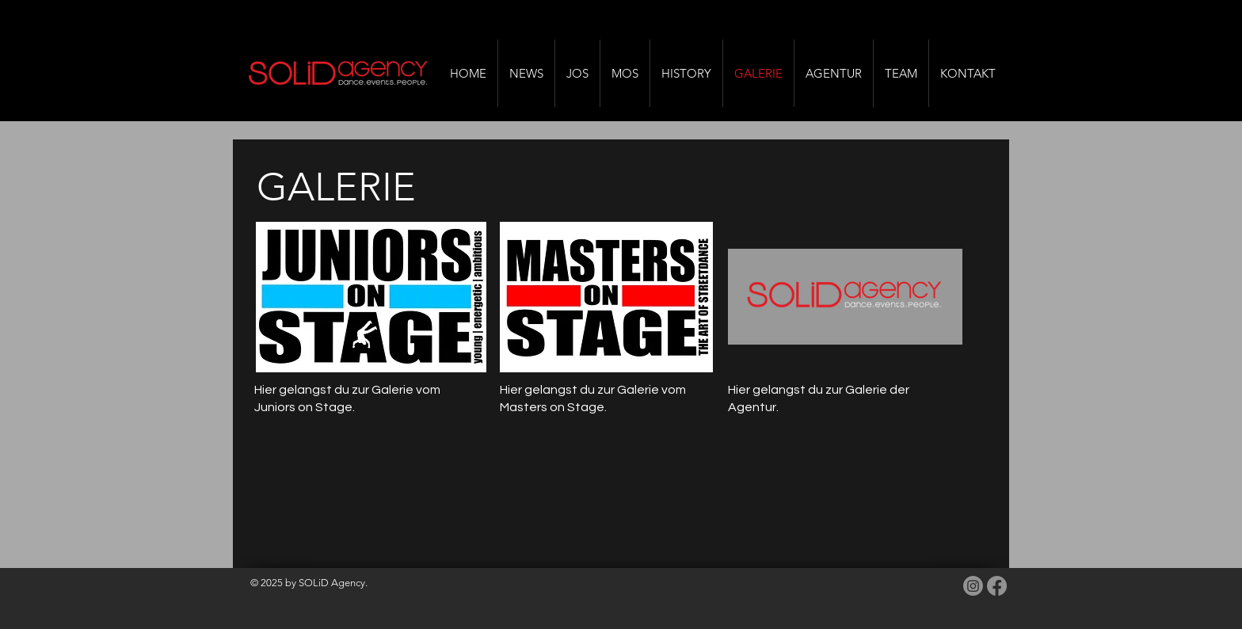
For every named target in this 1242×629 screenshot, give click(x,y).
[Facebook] (997, 586)
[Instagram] (973, 586)
